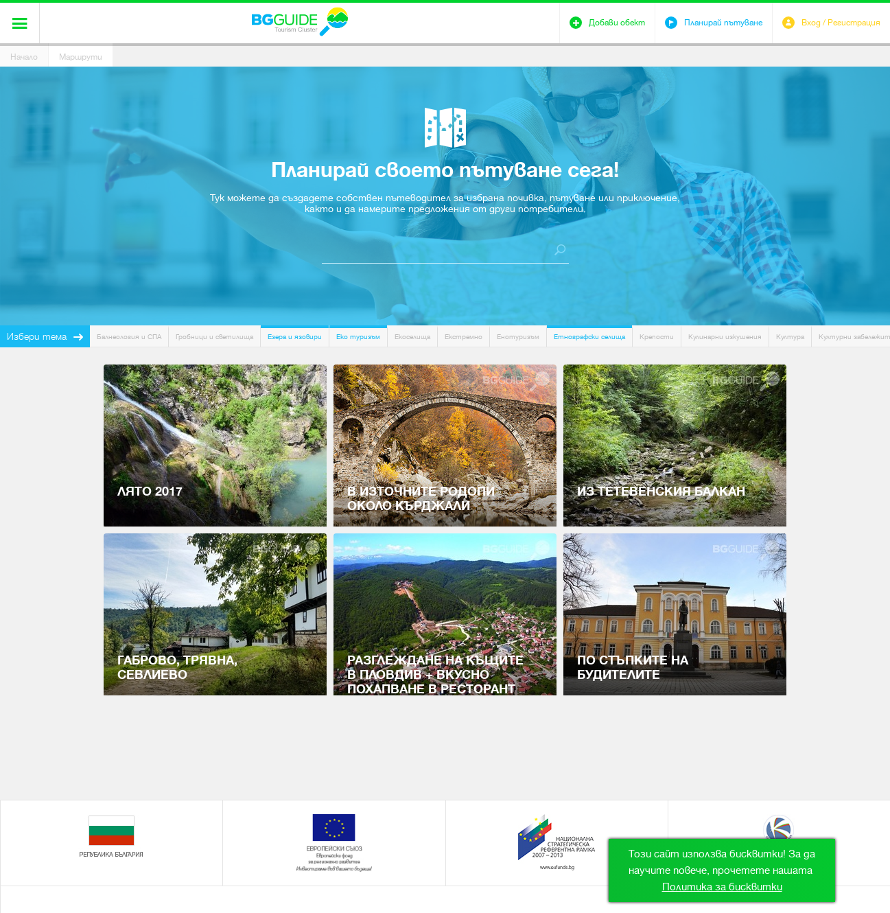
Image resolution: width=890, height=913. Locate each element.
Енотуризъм (518, 336)
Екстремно (463, 336)
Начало (24, 57)
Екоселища (412, 336)
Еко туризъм (358, 336)
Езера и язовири (295, 336)
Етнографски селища (589, 336)
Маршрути (80, 57)
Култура (790, 336)
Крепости (657, 336)
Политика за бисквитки (722, 887)
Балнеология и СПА (129, 336)
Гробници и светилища (214, 336)
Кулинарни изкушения (725, 336)
